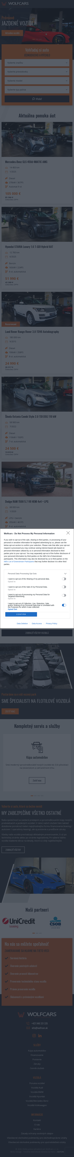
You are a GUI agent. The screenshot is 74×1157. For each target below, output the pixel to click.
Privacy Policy (51, 623)
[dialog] (37, 578)
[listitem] (37, 573)
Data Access (37, 623)
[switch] (64, 579)
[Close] (68, 533)
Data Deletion (22, 623)
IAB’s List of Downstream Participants (19, 562)
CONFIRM (21, 614)
